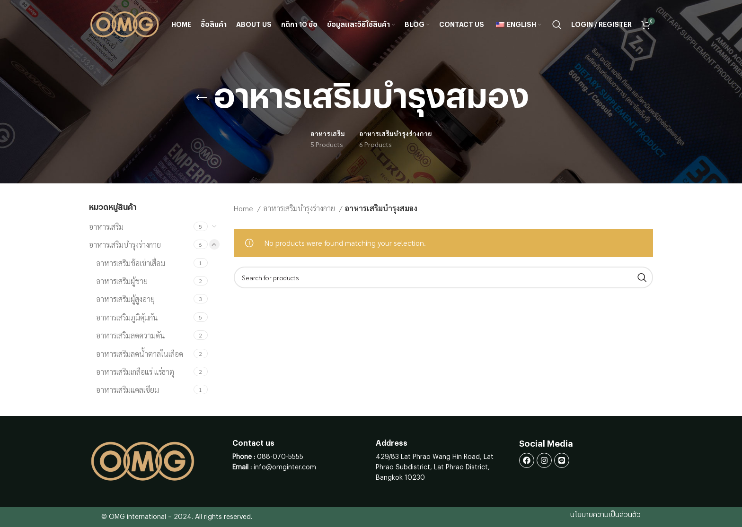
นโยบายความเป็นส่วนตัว (605, 515)
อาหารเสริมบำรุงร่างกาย (125, 245)
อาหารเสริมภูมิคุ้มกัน (127, 317)
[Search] (557, 25)
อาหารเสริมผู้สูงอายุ (125, 299)
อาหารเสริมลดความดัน (130, 335)
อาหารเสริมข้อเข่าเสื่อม (130, 263)
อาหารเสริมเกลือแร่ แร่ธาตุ (135, 372)
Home (244, 208)
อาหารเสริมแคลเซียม (127, 390)
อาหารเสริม (106, 227)
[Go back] (201, 97)
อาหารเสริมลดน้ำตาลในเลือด (139, 354)
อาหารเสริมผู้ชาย (122, 281)
